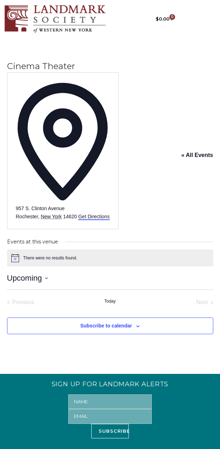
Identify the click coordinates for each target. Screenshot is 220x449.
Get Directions (94, 216)
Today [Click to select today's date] (110, 301)
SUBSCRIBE (114, 431)
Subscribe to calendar (106, 326)
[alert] (110, 257)
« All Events (197, 155)
